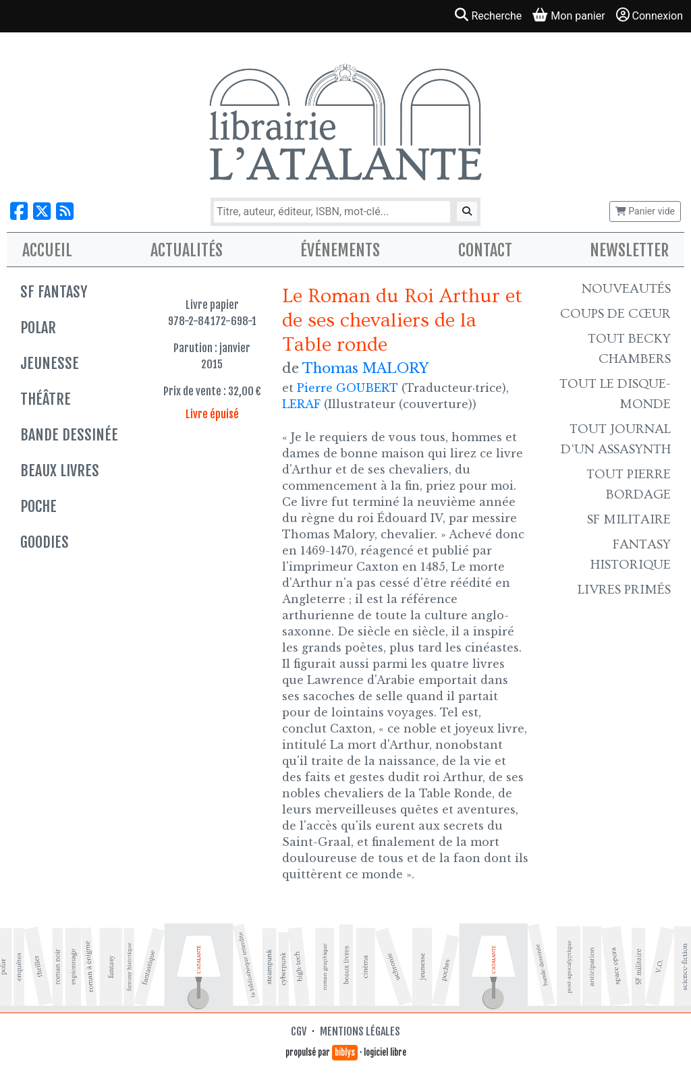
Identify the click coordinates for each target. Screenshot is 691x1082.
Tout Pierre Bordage (628, 484)
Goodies (44, 542)
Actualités (186, 250)
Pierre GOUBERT (347, 388)
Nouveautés (626, 288)
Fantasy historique (630, 554)
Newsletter (629, 250)
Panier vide (645, 211)
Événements (340, 250)
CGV (298, 1031)
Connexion (649, 15)
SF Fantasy (53, 292)
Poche (38, 506)
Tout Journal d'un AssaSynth (616, 439)
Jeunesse (49, 363)
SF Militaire (629, 519)
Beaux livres (59, 470)
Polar (38, 327)
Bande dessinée (69, 435)
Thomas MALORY (365, 368)
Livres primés (624, 589)
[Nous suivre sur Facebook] (19, 211)
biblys (345, 1052)
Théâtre (45, 399)
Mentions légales (360, 1031)
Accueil (47, 250)
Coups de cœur (615, 313)
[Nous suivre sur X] (42, 211)
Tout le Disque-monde (615, 393)
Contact (485, 250)
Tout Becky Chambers (629, 348)
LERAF (301, 404)
